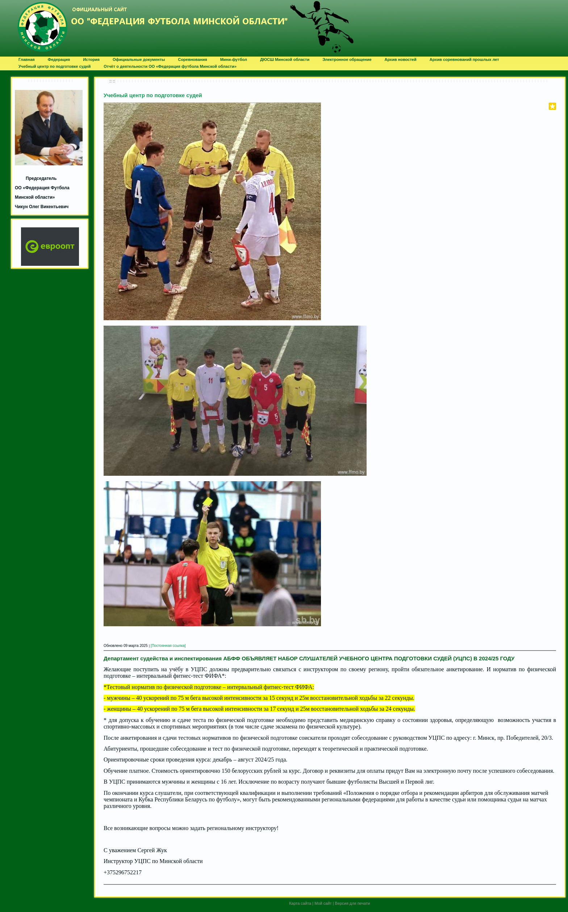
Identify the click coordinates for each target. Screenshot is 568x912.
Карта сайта (300, 903)
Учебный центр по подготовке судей (153, 95)
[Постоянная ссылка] (168, 646)
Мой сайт (322, 903)
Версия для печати (352, 903)
